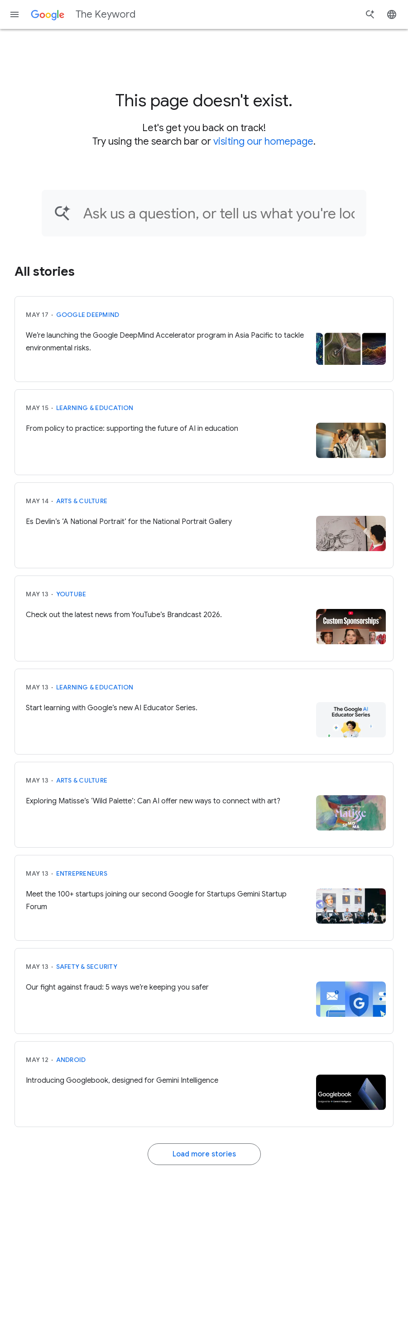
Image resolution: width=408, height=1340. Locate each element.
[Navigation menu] (14, 14)
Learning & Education (95, 408)
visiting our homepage (263, 141)
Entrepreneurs (81, 873)
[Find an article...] (218, 213)
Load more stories (204, 1154)
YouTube (71, 594)
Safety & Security (86, 967)
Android (71, 1060)
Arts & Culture (82, 501)
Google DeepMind (88, 315)
